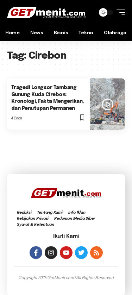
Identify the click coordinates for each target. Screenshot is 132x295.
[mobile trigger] (119, 12)
